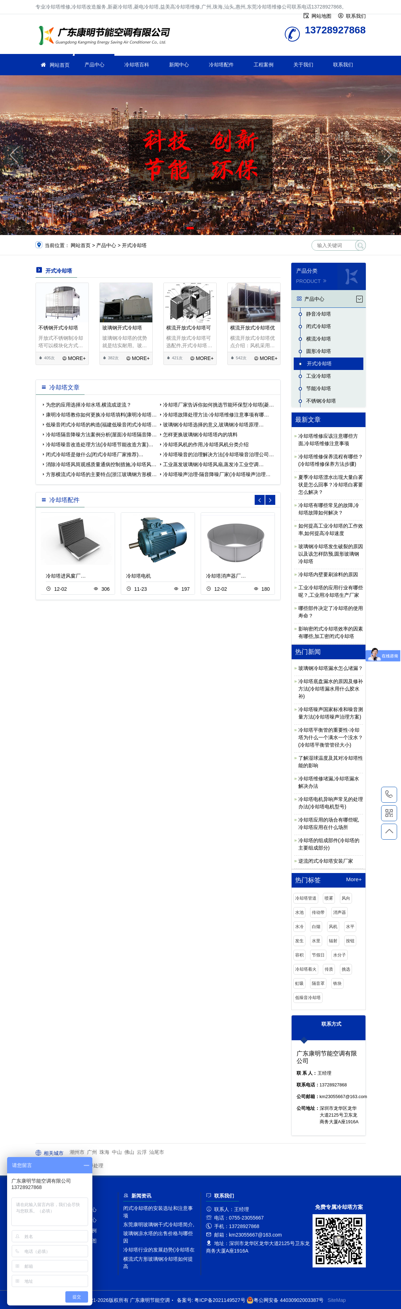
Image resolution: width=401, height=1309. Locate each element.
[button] (190, 228)
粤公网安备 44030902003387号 (285, 1300)
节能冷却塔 (318, 388)
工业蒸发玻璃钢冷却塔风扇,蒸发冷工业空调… (213, 464)
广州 (92, 1152)
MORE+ (74, 358)
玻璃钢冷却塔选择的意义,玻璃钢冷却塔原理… (213, 424)
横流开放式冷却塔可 (188, 328)
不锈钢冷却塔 (321, 401)
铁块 (337, 983)
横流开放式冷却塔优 (252, 328)
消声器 (339, 912)
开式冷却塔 (134, 245)
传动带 (318, 912)
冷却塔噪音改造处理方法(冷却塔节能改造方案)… (99, 444)
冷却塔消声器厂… (226, 576)
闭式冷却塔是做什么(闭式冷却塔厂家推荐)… (94, 454)
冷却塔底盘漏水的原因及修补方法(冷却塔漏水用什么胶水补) (330, 688)
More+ (354, 879)
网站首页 (60, 65)
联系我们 (343, 64)
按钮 (350, 940)
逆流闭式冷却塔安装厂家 (325, 861)
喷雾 (329, 898)
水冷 (299, 926)
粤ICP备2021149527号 (219, 1300)
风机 (333, 926)
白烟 (316, 926)
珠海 (104, 1152)
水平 (350, 926)
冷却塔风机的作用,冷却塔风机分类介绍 (206, 444)
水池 (299, 912)
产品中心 (94, 64)
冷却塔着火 (305, 969)
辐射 (333, 940)
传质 (329, 969)
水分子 (339, 955)
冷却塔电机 (138, 576)
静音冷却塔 (318, 314)
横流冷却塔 (318, 339)
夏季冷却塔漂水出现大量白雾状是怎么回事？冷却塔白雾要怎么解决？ (330, 484)
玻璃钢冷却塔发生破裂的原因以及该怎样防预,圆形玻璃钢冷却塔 (330, 554)
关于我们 (303, 64)
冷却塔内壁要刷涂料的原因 (328, 574)
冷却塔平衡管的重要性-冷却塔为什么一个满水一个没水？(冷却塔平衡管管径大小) (330, 737)
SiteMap (336, 1300)
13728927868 (389, 794)
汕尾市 (156, 1152)
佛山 (129, 1152)
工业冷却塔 (318, 376)
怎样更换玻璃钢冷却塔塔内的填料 (200, 434)
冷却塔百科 (136, 64)
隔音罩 (318, 983)
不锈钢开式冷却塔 (58, 328)
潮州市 (77, 1152)
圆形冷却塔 (318, 351)
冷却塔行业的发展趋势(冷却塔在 (159, 1250)
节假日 (318, 955)
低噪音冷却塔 (308, 997)
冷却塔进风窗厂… (66, 576)
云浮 (142, 1152)
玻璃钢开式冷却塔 (122, 328)
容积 (299, 955)
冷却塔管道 (305, 898)
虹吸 (299, 983)
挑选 (346, 969)
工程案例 (263, 64)
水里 (316, 940)
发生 (299, 940)
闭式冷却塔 (318, 326)
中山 (117, 1152)
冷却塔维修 (107, 36)
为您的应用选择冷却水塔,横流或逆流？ (89, 405)
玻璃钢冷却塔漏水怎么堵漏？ (330, 668)
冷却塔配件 (221, 64)
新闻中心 (179, 64)
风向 (346, 898)
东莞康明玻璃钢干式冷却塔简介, (158, 1224)
